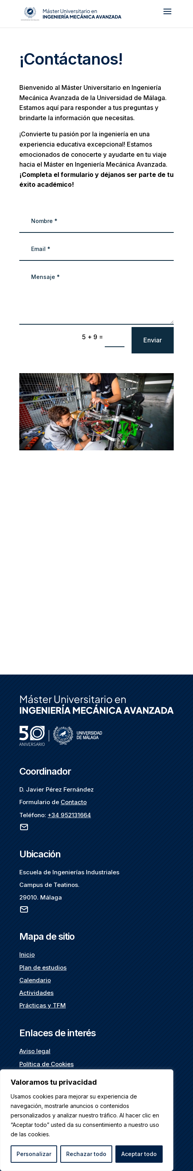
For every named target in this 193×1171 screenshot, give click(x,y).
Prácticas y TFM (42, 1005)
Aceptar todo (139, 1154)
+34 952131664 (69, 815)
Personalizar (34, 1154)
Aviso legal (34, 1051)
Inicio (27, 954)
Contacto (74, 802)
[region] (86, 1120)
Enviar (152, 340)
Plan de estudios (43, 967)
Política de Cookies (46, 1064)
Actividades (36, 992)
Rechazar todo (86, 1154)
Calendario (35, 980)
